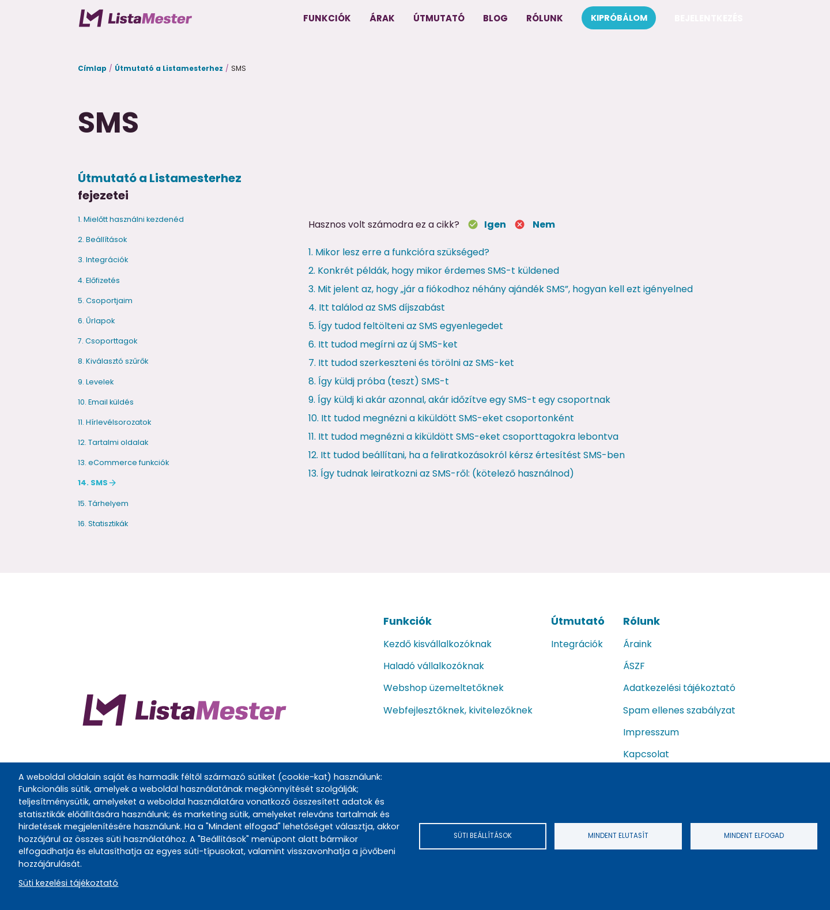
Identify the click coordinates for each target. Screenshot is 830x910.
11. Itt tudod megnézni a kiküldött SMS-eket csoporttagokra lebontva (463, 436)
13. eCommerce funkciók (123, 462)
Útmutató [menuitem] (439, 18)
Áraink (637, 644)
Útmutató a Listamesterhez (169, 68)
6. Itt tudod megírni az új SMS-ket (383, 344)
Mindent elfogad (754, 836)
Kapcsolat (646, 754)
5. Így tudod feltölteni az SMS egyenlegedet (405, 326)
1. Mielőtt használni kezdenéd (131, 219)
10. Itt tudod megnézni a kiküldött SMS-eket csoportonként (441, 418)
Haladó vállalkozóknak (433, 666)
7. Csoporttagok (107, 341)
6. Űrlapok (96, 321)
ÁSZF (634, 666)
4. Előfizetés (99, 280)
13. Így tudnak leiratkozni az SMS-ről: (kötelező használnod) (441, 473)
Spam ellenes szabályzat (679, 710)
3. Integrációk (103, 260)
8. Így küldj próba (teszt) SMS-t (378, 381)
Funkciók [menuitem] (327, 18)
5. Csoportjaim (105, 300)
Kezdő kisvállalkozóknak (437, 644)
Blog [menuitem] (495, 18)
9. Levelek (96, 382)
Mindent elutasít (618, 836)
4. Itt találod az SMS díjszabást (376, 307)
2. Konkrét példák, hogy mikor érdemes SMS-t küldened (433, 270)
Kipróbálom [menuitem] (619, 18)
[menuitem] (135, 17)
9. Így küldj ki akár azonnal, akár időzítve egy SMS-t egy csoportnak (459, 399)
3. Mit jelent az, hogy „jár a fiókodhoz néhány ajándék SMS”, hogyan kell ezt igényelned (500, 289)
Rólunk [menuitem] (544, 18)
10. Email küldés (106, 402)
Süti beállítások (483, 836)
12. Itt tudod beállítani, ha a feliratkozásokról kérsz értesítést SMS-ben (466, 455)
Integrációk (577, 644)
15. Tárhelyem (103, 503)
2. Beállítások (102, 239)
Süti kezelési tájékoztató (68, 883)
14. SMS (93, 483)
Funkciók (407, 621)
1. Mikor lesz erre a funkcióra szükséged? (398, 252)
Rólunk (641, 621)
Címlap (92, 68)
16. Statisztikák (103, 523)
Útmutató (578, 621)
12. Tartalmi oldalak (113, 442)
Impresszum (651, 732)
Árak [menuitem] (382, 18)
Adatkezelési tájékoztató (679, 687)
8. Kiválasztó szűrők (113, 361)
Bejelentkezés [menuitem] (708, 18)
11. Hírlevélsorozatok (114, 422)
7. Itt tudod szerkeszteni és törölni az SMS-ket (411, 362)
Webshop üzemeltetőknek (443, 687)
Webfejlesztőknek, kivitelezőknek (458, 710)
